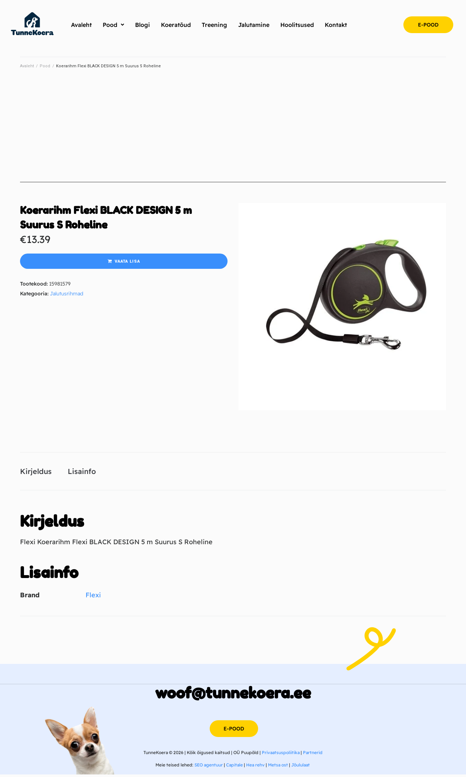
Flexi (93, 597)
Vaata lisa (127, 261)
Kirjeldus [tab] (36, 472)
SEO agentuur (208, 767)
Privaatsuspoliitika (281, 755)
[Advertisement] (233, 131)
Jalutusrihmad (66, 293)
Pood (45, 66)
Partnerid (313, 755)
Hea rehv (255, 767)
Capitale (234, 767)
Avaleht (27, 66)
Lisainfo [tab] (82, 472)
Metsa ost (278, 767)
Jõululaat (300, 767)
